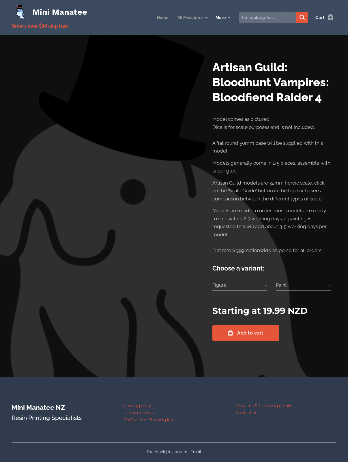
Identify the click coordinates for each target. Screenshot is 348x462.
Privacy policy (137, 405)
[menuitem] (161, 17)
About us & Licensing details (264, 405)
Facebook (156, 452)
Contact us (247, 412)
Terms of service (140, 412)
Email (195, 452)
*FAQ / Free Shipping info (149, 419)
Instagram (177, 452)
